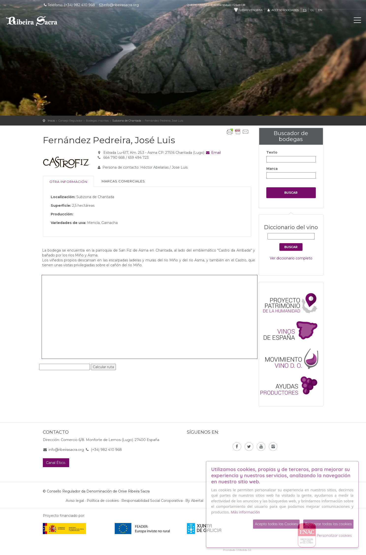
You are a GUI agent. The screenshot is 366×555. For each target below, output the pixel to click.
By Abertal (194, 500)
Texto (271, 152)
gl (312, 10)
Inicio (51, 120)
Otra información (68, 182)
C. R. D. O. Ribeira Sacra (32, 21)
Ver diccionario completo (291, 258)
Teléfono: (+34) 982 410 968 (69, 5)
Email (213, 152)
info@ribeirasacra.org (118, 5)
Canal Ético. (56, 462)
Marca (272, 168)
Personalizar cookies (334, 535)
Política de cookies (103, 500)
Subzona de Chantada (126, 120)
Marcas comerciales (123, 181)
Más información (245, 511)
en (320, 10)
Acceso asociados (283, 10)
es (304, 10)
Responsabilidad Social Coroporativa (152, 500)
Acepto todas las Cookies (276, 524)
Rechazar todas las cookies (328, 524)
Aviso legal (75, 500)
